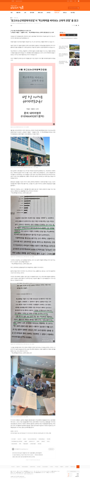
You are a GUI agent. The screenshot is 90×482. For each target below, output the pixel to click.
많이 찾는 (62, 32)
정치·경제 (32, 12)
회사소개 (12, 466)
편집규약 (18, 466)
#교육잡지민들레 (33, 443)
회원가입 (71, 1)
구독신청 (56, 466)
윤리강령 (38, 466)
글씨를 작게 (72, 25)
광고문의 (66, 466)
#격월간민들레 (25, 443)
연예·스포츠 (40, 12)
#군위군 (48, 441)
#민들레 (25, 441)
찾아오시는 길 (73, 466)
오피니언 (48, 12)
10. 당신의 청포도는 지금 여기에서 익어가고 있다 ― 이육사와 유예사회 (27, 454)
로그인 (68, 1)
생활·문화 (18, 12)
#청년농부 (43, 441)
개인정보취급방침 (25, 466)
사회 (11, 12)
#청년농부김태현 (14, 443)
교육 (25, 12)
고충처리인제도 (32, 466)
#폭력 (20, 443)
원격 (75, 1)
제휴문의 (61, 466)
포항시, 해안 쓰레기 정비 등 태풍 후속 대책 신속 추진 (23, 456)
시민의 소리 (56, 12)
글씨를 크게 (74, 25)
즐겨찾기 (13, 1)
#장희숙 (38, 441)
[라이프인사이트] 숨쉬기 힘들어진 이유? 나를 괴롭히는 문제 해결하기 (27, 452)
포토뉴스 (65, 12)
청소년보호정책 (45, 466)
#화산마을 (39, 443)
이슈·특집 (73, 12)
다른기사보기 (51, 449)
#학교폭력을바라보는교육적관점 (16, 441)
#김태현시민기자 (32, 441)
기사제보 (51, 466)
